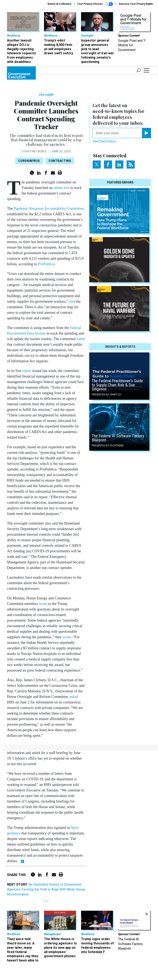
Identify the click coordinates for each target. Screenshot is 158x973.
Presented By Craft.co (106, 394)
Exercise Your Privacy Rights (136, 3)
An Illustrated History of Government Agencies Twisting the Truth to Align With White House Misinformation (46, 889)
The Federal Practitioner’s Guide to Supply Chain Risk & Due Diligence (117, 385)
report (26, 371)
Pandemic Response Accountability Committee (48, 208)
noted (80, 339)
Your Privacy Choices (95, 4)
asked (73, 697)
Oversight (46, 94)
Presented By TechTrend (108, 445)
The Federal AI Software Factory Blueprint (118, 437)
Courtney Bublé (34, 151)
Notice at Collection (59, 3)
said (71, 301)
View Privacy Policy (104, 141)
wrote (42, 604)
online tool (61, 188)
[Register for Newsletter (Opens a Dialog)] (146, 133)
